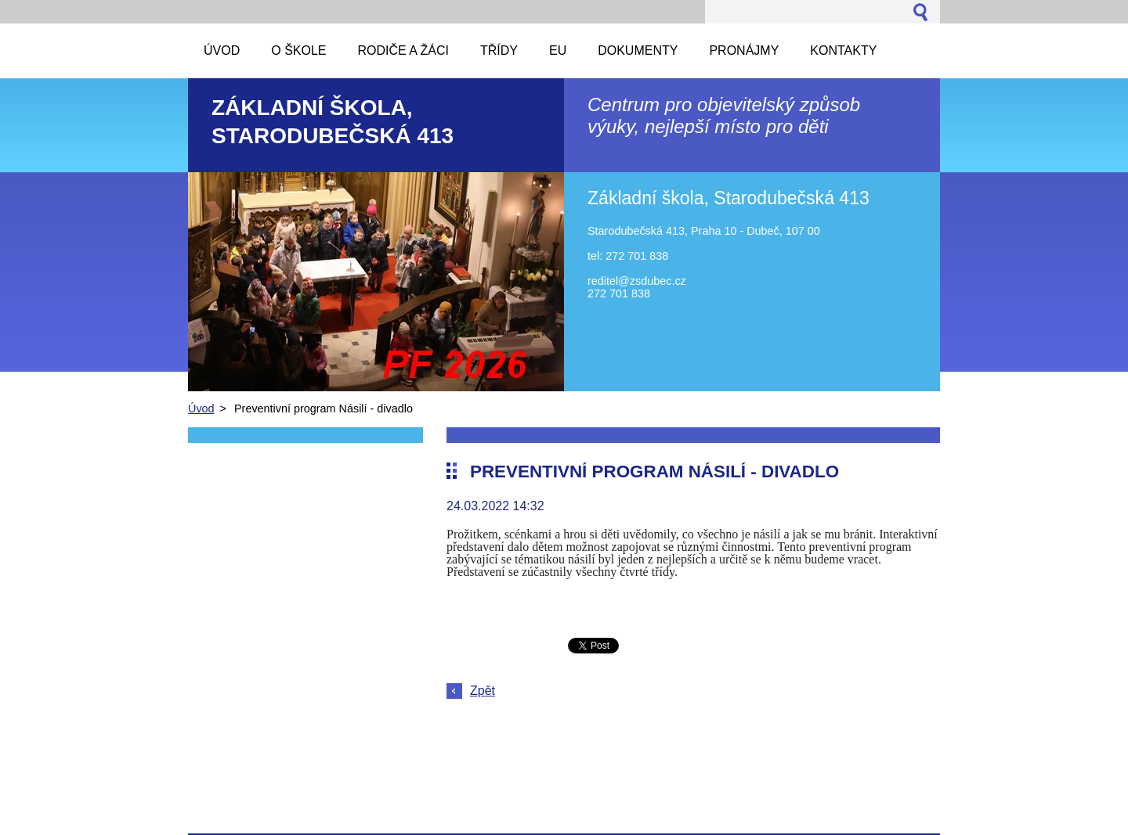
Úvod (201, 408)
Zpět (482, 690)
